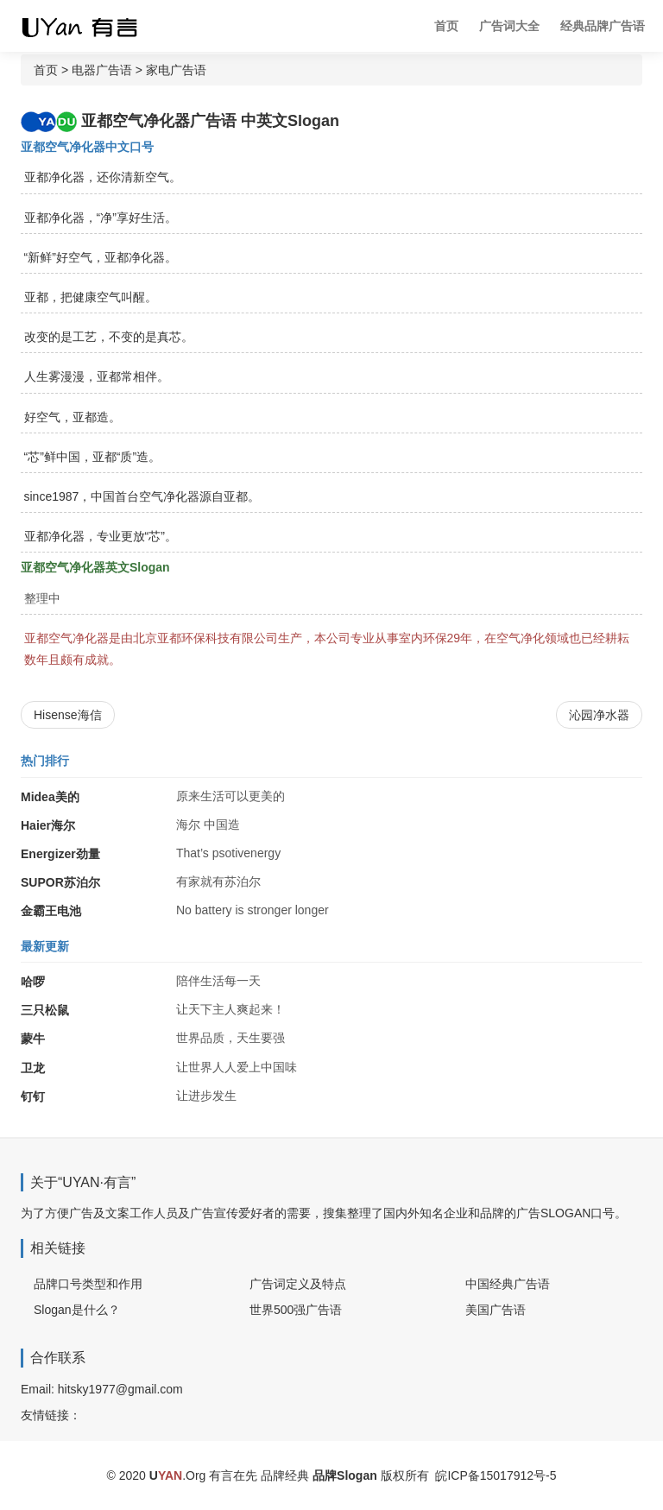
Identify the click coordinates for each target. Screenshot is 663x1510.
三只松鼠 (45, 1010)
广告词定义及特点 (297, 1284)
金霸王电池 (51, 911)
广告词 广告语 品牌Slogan (94, 25)
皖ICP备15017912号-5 (495, 1475)
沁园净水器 (599, 715)
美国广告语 (495, 1310)
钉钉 (33, 1096)
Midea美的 (50, 797)
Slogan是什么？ (77, 1310)
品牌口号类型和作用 (88, 1284)
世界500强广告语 (295, 1310)
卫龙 (33, 1068)
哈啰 (33, 982)
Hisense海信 (68, 715)
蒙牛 (33, 1039)
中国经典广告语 (507, 1284)
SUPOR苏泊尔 (60, 882)
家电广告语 (176, 70)
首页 (446, 26)
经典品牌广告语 (602, 26)
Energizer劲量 (60, 854)
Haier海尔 (48, 825)
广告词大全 (509, 26)
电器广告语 (102, 70)
